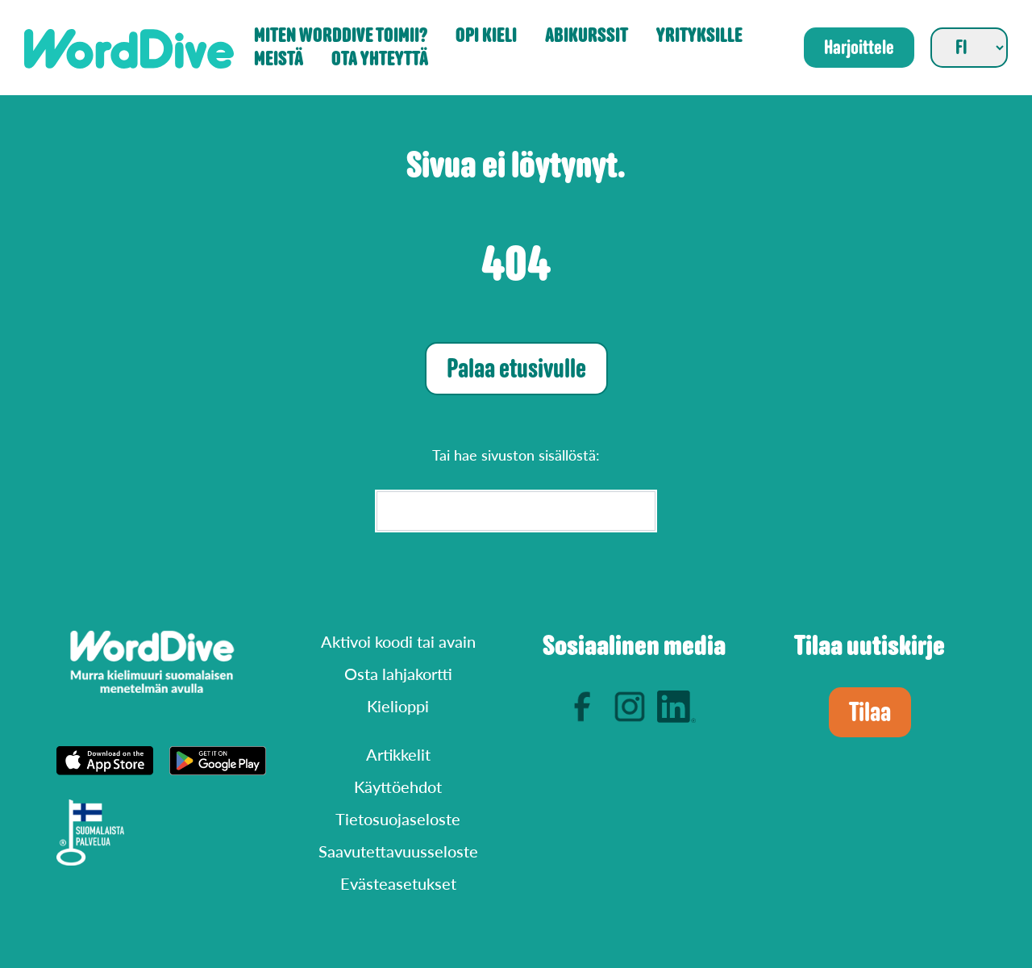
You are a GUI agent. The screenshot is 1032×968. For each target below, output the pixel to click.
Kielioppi (398, 706)
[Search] (516, 511)
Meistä (278, 59)
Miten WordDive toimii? (340, 36)
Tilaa (870, 712)
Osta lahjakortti (398, 673)
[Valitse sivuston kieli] (969, 47)
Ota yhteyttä (379, 59)
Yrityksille (699, 36)
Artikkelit (398, 754)
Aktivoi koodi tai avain (398, 641)
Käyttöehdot (398, 786)
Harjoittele (859, 47)
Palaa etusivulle (516, 369)
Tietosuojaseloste (397, 818)
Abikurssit (586, 36)
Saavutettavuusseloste (398, 851)
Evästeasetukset (398, 883)
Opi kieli (486, 36)
